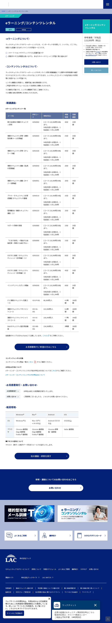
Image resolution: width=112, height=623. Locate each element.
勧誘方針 (8, 592)
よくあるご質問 (64, 569)
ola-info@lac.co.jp (91, 55)
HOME (3, 11)
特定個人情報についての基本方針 (49, 588)
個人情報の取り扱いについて (89, 588)
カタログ (83, 569)
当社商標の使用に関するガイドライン (47, 592)
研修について (36, 569)
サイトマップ (86, 592)
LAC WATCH (46, 577)
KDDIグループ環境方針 (23, 592)
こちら (98, 51)
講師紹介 (75, 569)
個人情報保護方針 (70, 588)
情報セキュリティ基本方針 (24, 588)
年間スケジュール (49, 569)
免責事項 (8, 588)
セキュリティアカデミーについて (17, 569)
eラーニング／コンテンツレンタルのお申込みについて (25, 375)
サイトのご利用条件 (71, 592)
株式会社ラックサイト (29, 577)
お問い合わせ (96, 62)
